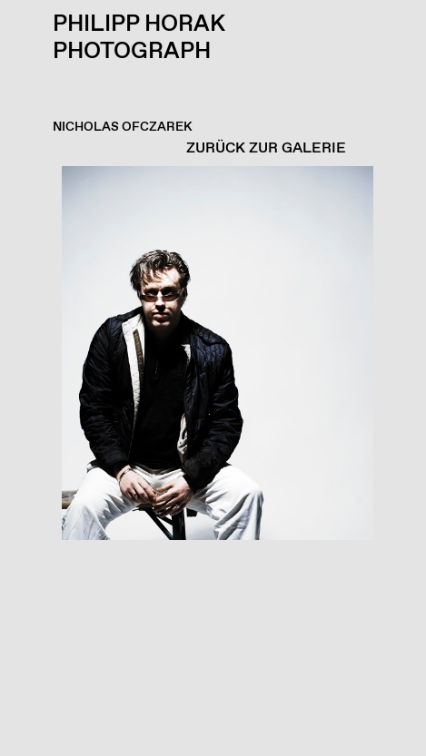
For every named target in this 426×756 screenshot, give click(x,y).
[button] (208, 461)
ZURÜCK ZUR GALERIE (266, 148)
